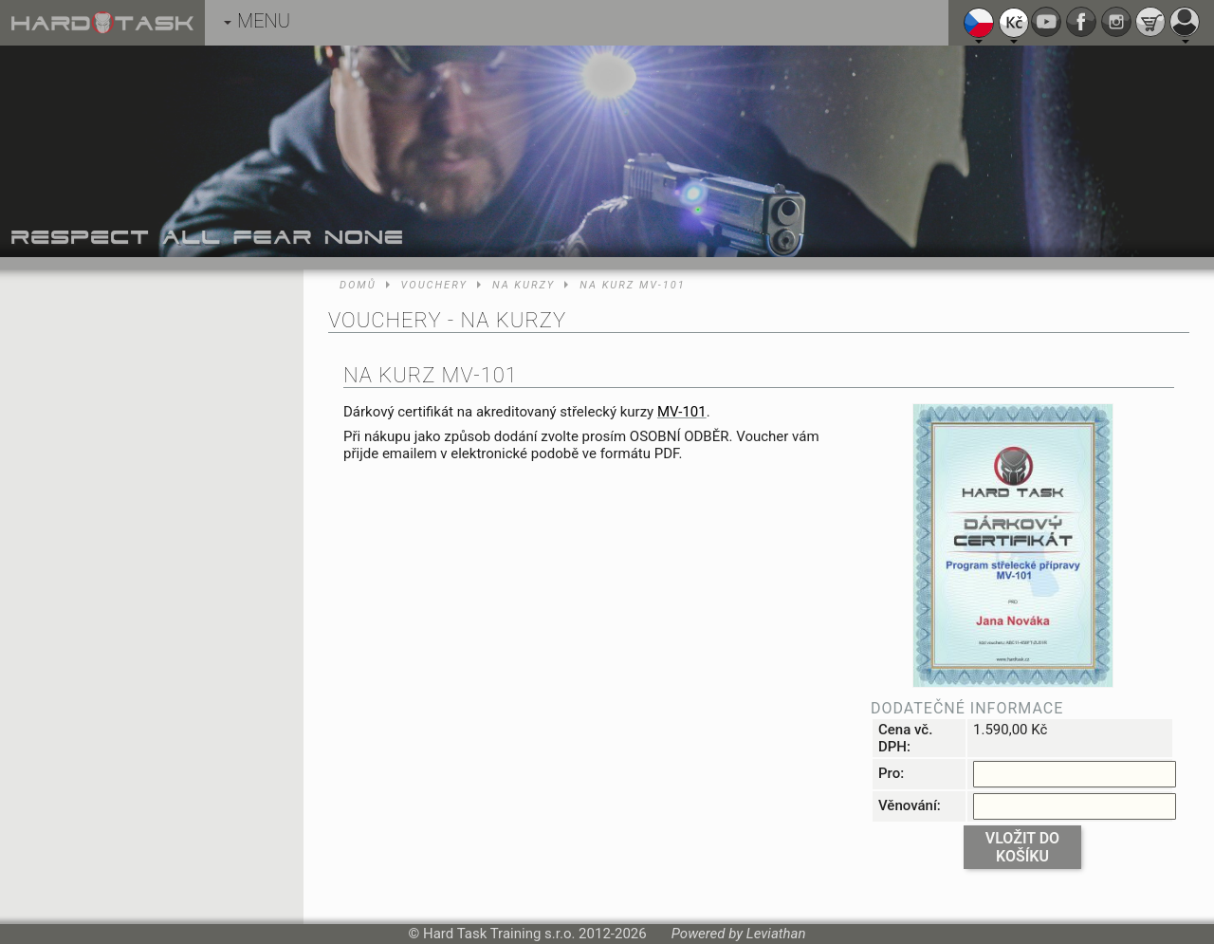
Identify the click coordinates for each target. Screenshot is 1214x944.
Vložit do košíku (1022, 847)
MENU (257, 20)
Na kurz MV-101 (632, 285)
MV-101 (682, 411)
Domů (358, 285)
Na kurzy (523, 285)
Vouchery (434, 285)
